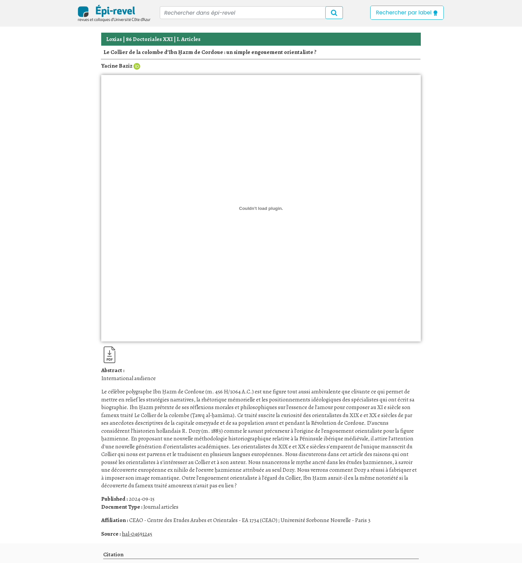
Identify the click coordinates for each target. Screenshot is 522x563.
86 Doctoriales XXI (149, 39)
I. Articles (188, 39)
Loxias (114, 39)
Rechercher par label (407, 12)
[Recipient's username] (251, 12)
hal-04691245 (137, 534)
